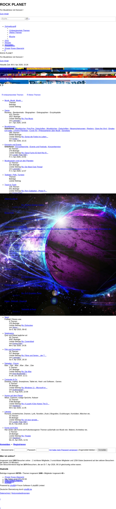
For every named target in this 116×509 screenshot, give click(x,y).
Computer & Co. (11, 379)
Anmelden (5, 444)
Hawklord (16, 406)
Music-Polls (9, 213)
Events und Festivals (38, 147)
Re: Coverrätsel (27, 341)
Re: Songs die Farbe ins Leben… (34, 137)
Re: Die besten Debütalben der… (34, 237)
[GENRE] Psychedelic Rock (11, 75)
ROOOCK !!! (5, 81)
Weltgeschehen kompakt (14, 269)
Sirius (14, 239)
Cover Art (33, 131)
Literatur (8, 412)
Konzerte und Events (13, 145)
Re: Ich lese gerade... (30, 420)
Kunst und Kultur (11, 428)
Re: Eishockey (27, 325)
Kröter (14, 139)
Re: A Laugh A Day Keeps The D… (35, 404)
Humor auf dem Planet (14, 396)
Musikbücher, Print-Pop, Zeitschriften (30, 129)
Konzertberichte (21, 147)
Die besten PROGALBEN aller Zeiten (30, 229)
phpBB (13, 485)
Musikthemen (10, 127)
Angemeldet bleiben (88, 450)
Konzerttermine (54, 147)
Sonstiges (65, 131)
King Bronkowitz (18, 374)
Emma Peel (17, 193)
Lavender (16, 121)
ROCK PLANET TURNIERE (16, 227)
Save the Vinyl (101, 129)
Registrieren (19, 444)
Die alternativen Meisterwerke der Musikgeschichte (67, 229)
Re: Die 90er (26, 372)
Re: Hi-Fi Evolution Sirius (31, 293)
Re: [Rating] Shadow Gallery (32, 205)
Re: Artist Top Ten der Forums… (34, 219)
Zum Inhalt (4, 14)
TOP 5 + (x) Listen (12, 245)
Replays (90, 129)
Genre (7, 110)
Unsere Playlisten (20, 131)
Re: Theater (26, 436)
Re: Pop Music (27, 119)
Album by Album (11, 199)
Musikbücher (51, 129)
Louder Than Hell (19, 155)
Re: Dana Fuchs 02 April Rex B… (34, 153)
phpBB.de (28, 489)
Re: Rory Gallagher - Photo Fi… (34, 191)
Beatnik (15, 295)
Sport (7, 317)
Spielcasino (9, 333)
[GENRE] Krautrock (8, 69)
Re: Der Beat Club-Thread (31, 167)
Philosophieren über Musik (49, 131)
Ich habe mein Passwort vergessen (63, 450)
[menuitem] (19, 30)
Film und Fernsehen (13, 349)
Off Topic (8, 259)
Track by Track (10, 185)
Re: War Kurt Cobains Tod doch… (35, 277)
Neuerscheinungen (77, 129)
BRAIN (15, 279)
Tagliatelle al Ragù (28, 309)
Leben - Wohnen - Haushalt (16, 301)
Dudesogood (17, 221)
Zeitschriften (63, 129)
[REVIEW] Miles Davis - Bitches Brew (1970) (18, 73)
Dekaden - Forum (12, 363)
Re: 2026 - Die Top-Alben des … (34, 251)
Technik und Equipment (14, 285)
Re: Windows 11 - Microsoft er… (34, 388)
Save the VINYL (6, 79)
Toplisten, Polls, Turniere (14, 175)
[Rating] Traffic (6, 77)
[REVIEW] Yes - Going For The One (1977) (17, 71)
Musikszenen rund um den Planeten (19, 161)
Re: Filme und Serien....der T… (33, 355)
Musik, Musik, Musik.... (14, 100)
